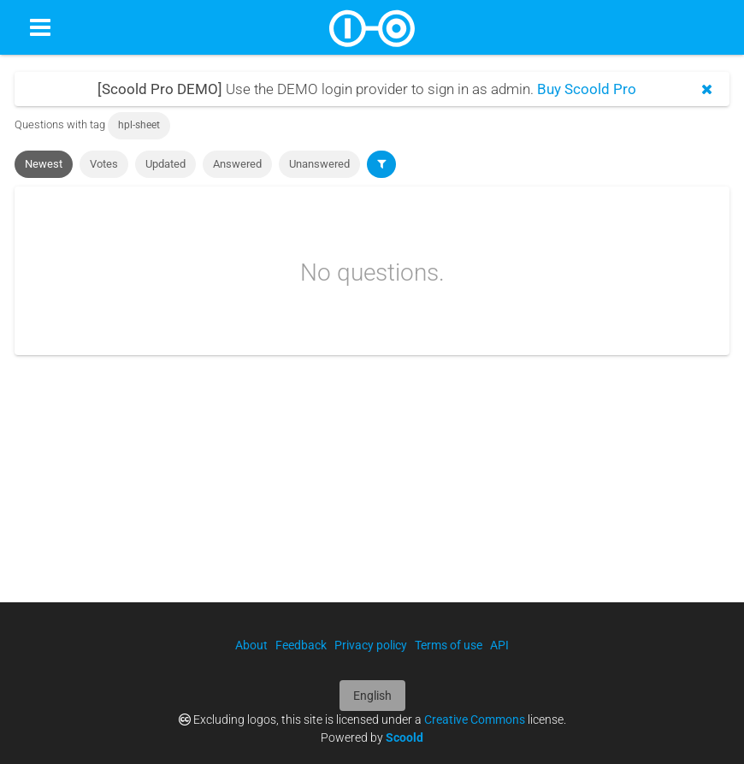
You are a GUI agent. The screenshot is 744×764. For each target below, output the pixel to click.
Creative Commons (474, 719)
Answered (237, 163)
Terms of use (448, 645)
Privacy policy (370, 645)
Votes (104, 163)
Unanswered (319, 163)
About (251, 645)
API (499, 645)
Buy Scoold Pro (586, 89)
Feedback (301, 645)
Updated (165, 163)
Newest (43, 163)
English (372, 695)
